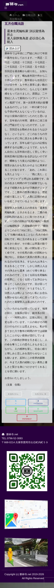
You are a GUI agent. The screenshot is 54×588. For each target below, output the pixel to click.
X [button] (16, 402)
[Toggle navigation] (6, 8)
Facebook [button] (38, 402)
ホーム (16, 15)
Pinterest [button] (27, 418)
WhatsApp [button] (38, 410)
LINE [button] (16, 410)
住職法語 (30, 15)
